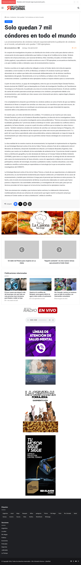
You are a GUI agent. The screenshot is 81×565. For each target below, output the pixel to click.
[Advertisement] (40, 27)
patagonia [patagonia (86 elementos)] (38, 513)
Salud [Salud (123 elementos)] (75, 513)
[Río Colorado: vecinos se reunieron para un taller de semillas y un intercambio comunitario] (65, 284)
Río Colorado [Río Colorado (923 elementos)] (67, 513)
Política (4, 537)
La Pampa (5, 553)
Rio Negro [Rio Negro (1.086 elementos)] (53, 513)
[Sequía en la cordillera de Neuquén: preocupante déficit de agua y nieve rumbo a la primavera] (40, 284)
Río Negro (5, 534)
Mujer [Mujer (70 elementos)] (17, 513)
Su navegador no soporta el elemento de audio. (40, 320)
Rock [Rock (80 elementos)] (60, 513)
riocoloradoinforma (11, 48)
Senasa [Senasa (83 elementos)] (5, 517)
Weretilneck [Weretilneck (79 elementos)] (39, 517)
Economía (5, 540)
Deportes (4, 547)
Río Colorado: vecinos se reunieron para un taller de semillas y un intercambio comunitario (65, 294)
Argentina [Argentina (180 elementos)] (5, 513)
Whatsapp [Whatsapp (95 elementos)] (47, 517)
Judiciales (5, 550)
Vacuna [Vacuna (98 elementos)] (18, 517)
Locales (4, 531)
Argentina (4, 528)
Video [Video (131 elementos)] (24, 517)
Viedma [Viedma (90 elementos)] (31, 517)
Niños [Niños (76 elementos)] (31, 513)
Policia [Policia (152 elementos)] (46, 513)
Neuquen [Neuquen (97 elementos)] (24, 513)
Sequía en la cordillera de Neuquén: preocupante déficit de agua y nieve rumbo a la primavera (40, 294)
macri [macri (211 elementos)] (12, 513)
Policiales (4, 544)
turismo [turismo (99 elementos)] (11, 517)
